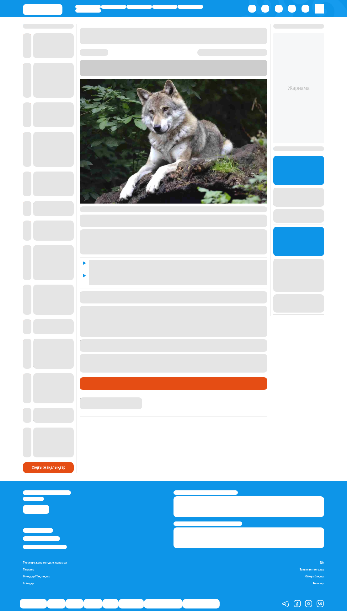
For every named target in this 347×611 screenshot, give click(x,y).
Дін (322, 563)
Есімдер (28, 583)
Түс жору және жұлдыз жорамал (45, 563)
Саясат (139, 6)
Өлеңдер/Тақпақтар (36, 576)
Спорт (190, 6)
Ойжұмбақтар (314, 576)
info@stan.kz (33, 499)
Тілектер (28, 569)
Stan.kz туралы (38, 530)
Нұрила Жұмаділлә (98, 400)
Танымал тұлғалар (312, 569)
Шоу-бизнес (88, 11)
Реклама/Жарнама (41, 538)
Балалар (318, 583)
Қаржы (113, 6)
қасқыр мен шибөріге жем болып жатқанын (133, 363)
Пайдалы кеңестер (201, 604)
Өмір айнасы (88, 6)
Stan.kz (106, 73)
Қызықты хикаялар (163, 604)
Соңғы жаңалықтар (48, 467)
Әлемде (164, 6)
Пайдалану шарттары (45, 547)
